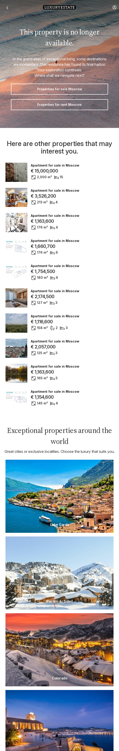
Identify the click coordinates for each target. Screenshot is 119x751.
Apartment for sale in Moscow (55, 165)
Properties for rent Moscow (59, 104)
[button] (114, 7)
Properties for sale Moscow (59, 89)
